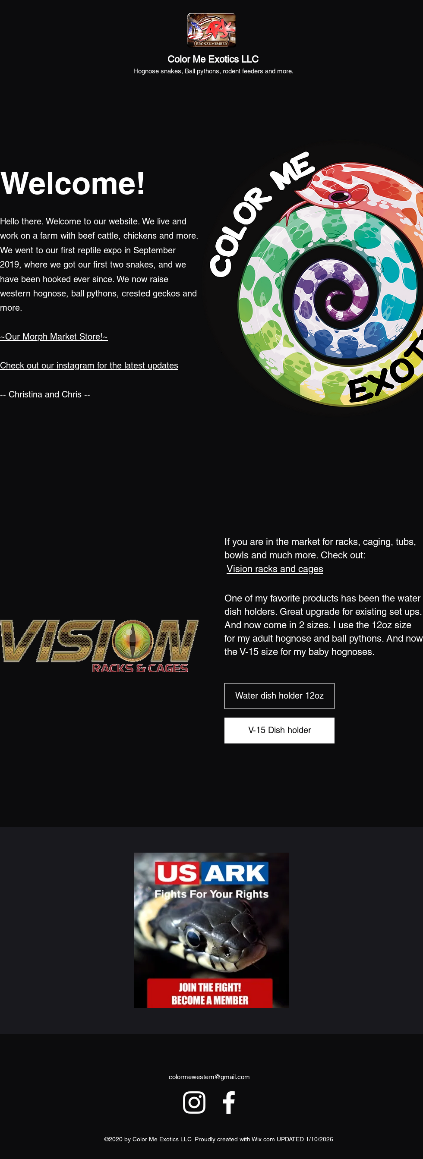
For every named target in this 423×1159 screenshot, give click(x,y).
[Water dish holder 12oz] (279, 696)
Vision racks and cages (275, 569)
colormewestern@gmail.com (209, 1076)
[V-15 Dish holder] (279, 730)
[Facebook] (229, 1102)
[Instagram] (194, 1102)
